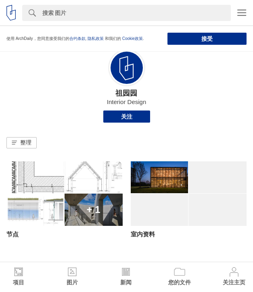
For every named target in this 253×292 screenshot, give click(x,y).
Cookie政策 (132, 38)
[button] (21, 142)
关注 (126, 116)
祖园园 (126, 93)
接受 (207, 38)
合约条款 (77, 38)
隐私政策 (96, 38)
